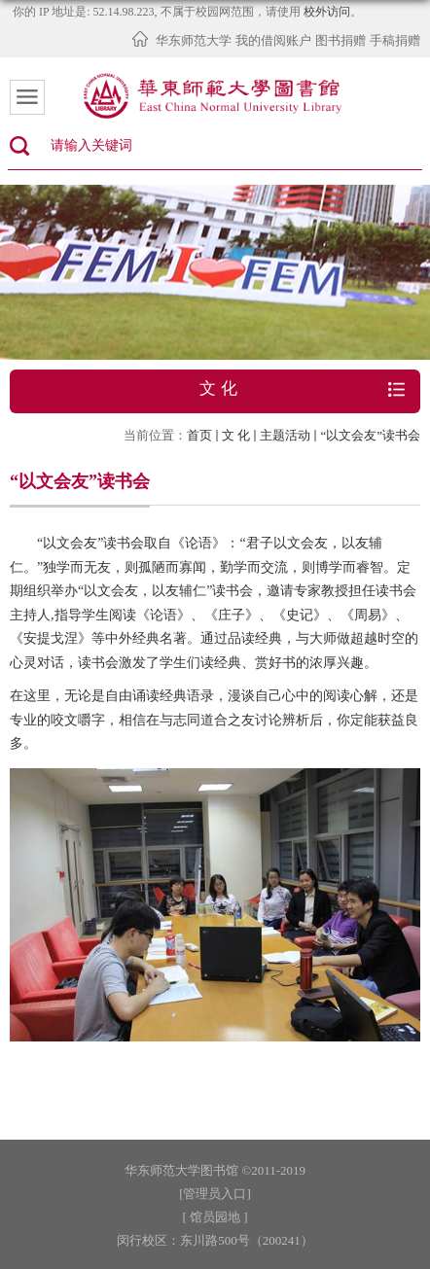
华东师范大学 (194, 40)
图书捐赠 (340, 40)
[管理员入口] (215, 1193)
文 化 (236, 435)
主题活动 (285, 435)
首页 (199, 435)
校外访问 (327, 11)
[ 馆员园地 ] (214, 1217)
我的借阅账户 (273, 40)
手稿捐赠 (395, 40)
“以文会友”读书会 (370, 435)
